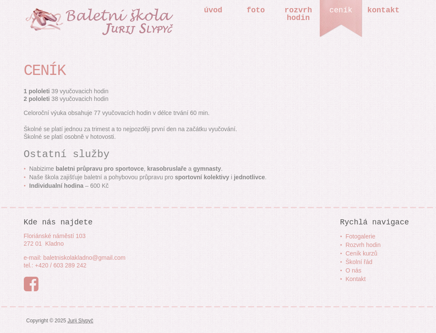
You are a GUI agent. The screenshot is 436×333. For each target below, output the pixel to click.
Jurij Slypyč (80, 321)
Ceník (340, 10)
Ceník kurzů (362, 253)
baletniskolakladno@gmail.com (84, 257)
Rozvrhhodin (298, 14)
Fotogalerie (361, 236)
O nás (353, 270)
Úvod (213, 10)
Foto (256, 10)
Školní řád (359, 261)
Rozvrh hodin (363, 244)
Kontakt (383, 10)
